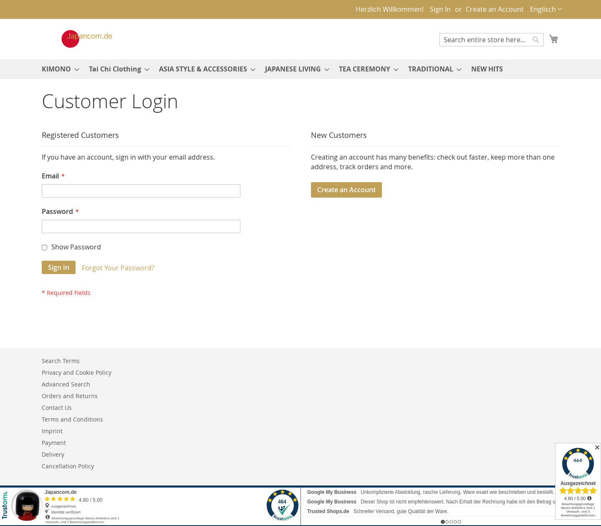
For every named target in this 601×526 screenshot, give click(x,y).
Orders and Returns (70, 396)
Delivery (53, 454)
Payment (54, 443)
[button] (546, 9)
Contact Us (57, 408)
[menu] (300, 69)
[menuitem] (58, 69)
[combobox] (491, 39)
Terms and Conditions (72, 419)
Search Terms (61, 361)
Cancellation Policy (68, 466)
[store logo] (78, 39)
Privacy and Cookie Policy (76, 372)
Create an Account (495, 9)
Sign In (440, 9)
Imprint (52, 431)
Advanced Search (66, 384)
